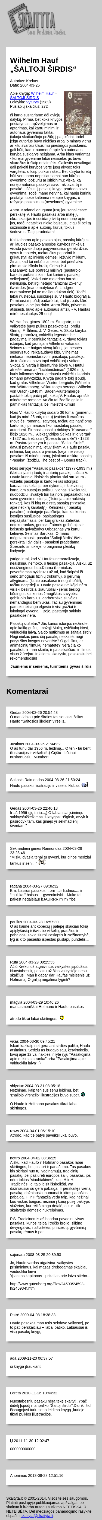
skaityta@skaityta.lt (37, 1515)
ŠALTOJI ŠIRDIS (24, 98)
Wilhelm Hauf (42, 93)
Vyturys (32, 102)
